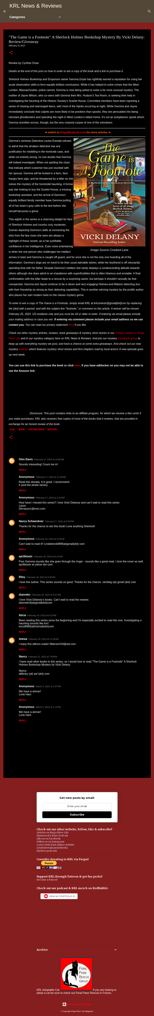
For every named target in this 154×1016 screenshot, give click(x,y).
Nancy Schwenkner (31, 521)
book (22, 429)
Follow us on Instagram (50, 841)
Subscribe (77, 814)
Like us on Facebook (49, 838)
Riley (22, 577)
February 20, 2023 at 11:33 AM (43, 639)
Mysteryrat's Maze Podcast (52, 835)
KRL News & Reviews (35, 6)
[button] (11, 52)
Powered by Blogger (77, 1004)
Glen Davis (26, 459)
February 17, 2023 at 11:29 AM (51, 477)
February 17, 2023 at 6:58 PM (59, 521)
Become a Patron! (47, 879)
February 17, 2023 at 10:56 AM (49, 459)
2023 (12, 429)
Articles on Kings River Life (52, 832)
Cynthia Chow (36, 429)
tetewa (23, 638)
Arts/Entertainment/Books (52, 847)
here (71, 324)
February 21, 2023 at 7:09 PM (42, 656)
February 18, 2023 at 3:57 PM (46, 594)
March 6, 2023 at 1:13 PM (48, 707)
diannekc (25, 594)
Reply (22, 470)
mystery (52, 429)
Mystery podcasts (47, 850)
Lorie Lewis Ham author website (55, 844)
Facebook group (127, 338)
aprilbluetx (26, 556)
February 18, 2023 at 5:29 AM (50, 539)
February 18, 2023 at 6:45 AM (41, 577)
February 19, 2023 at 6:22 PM (41, 615)
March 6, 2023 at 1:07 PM (48, 686)
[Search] (149, 11)
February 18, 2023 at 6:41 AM (48, 556)
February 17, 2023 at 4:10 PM (50, 497)
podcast (23, 349)
